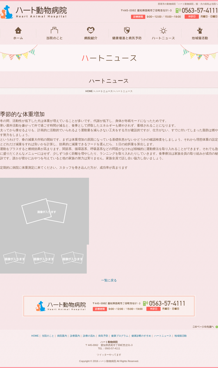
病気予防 (103, 335)
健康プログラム (119, 335)
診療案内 (75, 335)
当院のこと (54, 33)
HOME (18, 33)
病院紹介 (91, 33)
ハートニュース (163, 33)
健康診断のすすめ (141, 335)
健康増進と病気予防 (127, 33)
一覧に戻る (109, 280)
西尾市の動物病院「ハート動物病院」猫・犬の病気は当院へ (188, 4)
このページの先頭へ (204, 327)
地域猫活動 (200, 33)
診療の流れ (89, 335)
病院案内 (62, 335)
